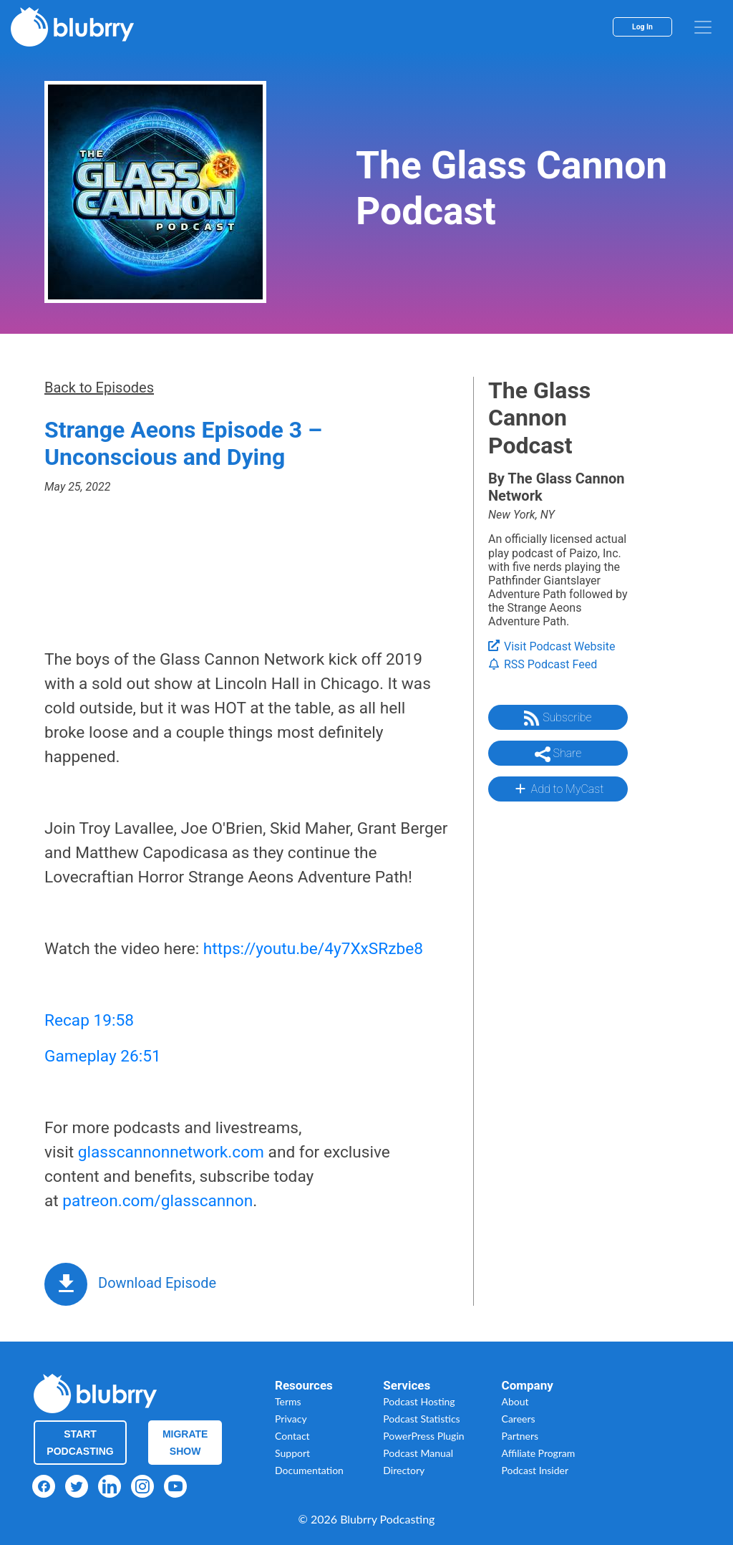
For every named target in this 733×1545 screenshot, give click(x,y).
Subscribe (557, 718)
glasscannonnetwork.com (171, 1152)
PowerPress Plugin (423, 1436)
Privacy (291, 1418)
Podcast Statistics (421, 1418)
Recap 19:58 (89, 1020)
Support (292, 1453)
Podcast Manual (418, 1453)
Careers (518, 1418)
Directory (403, 1470)
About (515, 1401)
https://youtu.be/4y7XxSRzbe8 (313, 948)
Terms (288, 1401)
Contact (292, 1436)
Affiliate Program (539, 1453)
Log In (642, 27)
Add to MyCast (558, 788)
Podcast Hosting (419, 1401)
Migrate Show (185, 1442)
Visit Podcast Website (551, 646)
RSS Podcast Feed (542, 664)
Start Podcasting (80, 1442)
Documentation (309, 1470)
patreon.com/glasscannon (157, 1201)
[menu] (703, 27)
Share (558, 754)
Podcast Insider (535, 1470)
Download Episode (157, 1282)
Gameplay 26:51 (102, 1056)
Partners (520, 1436)
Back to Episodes (99, 387)
